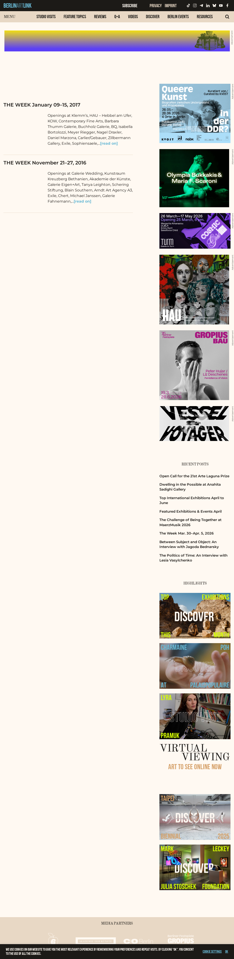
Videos (133, 16)
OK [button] (226, 951)
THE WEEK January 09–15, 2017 (41, 105)
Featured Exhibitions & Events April (190, 511)
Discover (152, 16)
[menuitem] (46, 19)
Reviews (100, 16)
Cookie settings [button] (212, 951)
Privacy (156, 5)
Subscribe (129, 5)
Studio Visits (46, 16)
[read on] (109, 143)
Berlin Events (178, 16)
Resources (205, 16)
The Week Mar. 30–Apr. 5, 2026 (186, 533)
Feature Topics (75, 16)
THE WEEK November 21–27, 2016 (44, 163)
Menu (9, 17)
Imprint (171, 5)
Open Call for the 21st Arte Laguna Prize (194, 476)
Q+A (117, 16)
